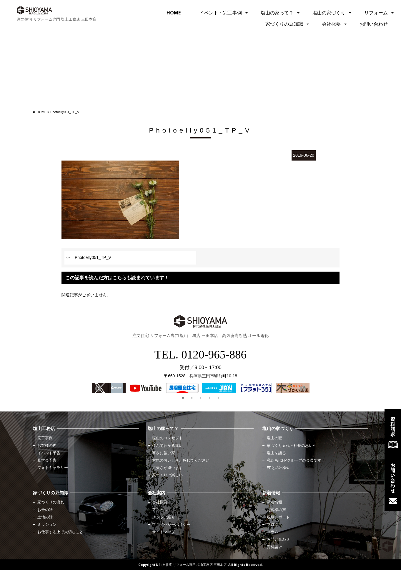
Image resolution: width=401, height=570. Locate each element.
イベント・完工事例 (220, 12)
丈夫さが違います (167, 468)
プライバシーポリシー (171, 525)
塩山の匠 (274, 438)
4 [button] (209, 398)
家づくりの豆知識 (284, 24)
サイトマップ (163, 532)
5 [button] (218, 398)
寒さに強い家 (163, 453)
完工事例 (45, 438)
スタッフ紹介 (163, 517)
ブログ (272, 525)
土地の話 (45, 517)
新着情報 (274, 502)
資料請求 (274, 547)
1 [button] (183, 398)
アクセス (159, 510)
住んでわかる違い (167, 446)
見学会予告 (46, 460)
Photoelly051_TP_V (93, 257)
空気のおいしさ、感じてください (180, 460)
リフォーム (376, 12)
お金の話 (45, 510)
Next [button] (302, 388)
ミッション (46, 525)
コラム (272, 532)
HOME (174, 12)
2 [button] (192, 398)
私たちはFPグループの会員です (294, 460)
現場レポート (278, 517)
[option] (109, 388)
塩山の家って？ (277, 12)
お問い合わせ (374, 24)
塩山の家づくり (328, 12)
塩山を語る (276, 453)
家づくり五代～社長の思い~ (291, 446)
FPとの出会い (279, 468)
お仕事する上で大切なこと (60, 532)
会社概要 (331, 24)
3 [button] (201, 398)
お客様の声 (46, 446)
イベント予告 (48, 453)
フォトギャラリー (52, 468)
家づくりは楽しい (167, 475)
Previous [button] (98, 388)
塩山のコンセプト (167, 438)
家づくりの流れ (50, 502)
